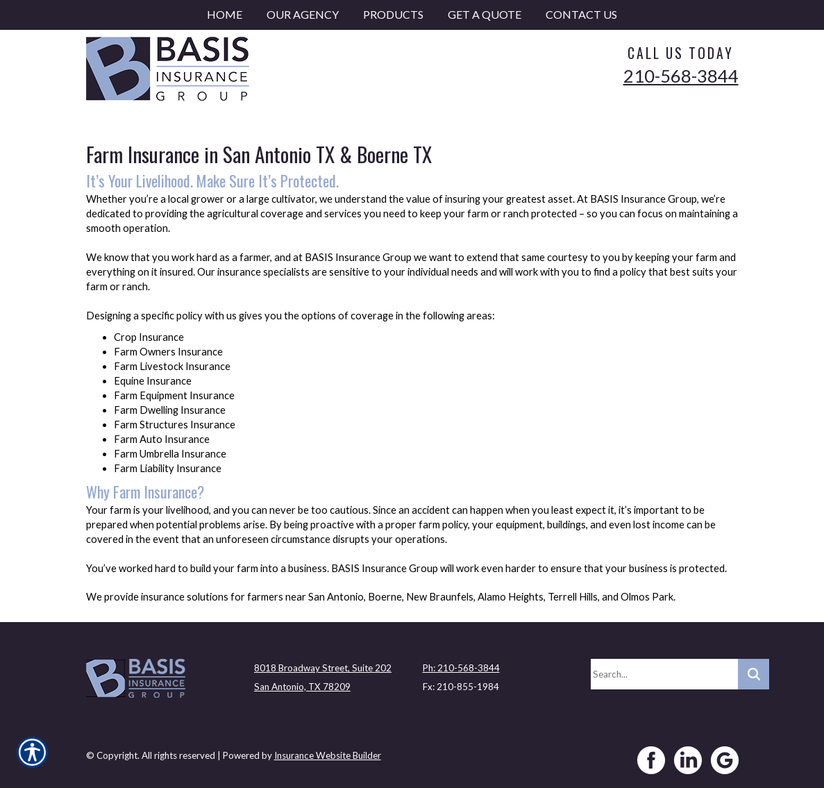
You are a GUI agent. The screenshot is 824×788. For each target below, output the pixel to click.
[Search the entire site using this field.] (664, 674)
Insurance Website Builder (327, 755)
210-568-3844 (681, 75)
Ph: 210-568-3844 (461, 667)
